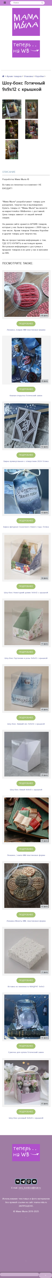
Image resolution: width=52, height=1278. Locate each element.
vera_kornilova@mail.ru (30, 1188)
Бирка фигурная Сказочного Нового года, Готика (26, 527)
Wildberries (25, 211)
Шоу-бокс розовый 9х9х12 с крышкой (26, 1118)
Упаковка (28, 76)
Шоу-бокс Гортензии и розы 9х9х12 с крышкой (26, 658)
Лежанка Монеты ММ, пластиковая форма (26, 921)
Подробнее (26, 323)
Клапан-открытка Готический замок (26, 395)
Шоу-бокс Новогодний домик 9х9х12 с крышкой (26, 592)
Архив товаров (14, 76)
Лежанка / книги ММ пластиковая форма (26, 855)
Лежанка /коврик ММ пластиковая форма (26, 330)
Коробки (39, 76)
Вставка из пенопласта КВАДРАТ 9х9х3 (26, 986)
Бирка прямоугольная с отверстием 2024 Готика (26, 461)
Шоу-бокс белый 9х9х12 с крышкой (26, 789)
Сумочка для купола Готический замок (26, 1052)
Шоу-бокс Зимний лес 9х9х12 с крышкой (26, 724)
